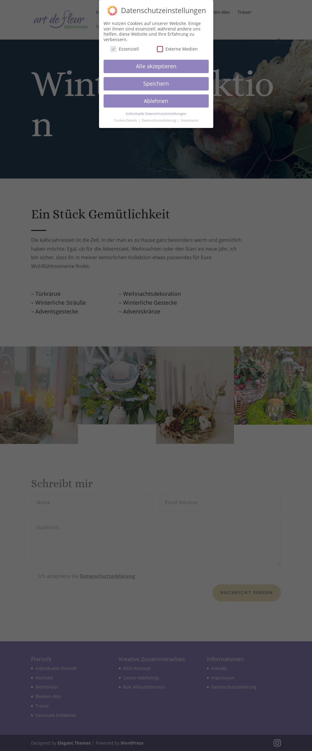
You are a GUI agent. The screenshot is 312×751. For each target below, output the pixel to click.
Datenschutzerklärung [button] (159, 118)
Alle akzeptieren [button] (156, 63)
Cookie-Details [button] (126, 118)
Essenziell (124, 46)
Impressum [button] (189, 118)
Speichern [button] (156, 80)
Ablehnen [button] (156, 98)
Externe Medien (177, 46)
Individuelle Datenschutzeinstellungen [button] (156, 111)
